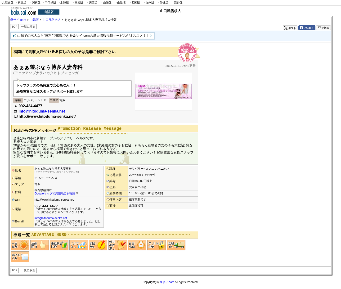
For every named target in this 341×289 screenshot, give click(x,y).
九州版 (148, 3)
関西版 (91, 3)
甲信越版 (49, 3)
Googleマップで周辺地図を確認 (55, 193)
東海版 (77, 3)
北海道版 (6, 3)
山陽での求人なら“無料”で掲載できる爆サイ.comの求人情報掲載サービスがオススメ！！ (83, 35)
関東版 (35, 3)
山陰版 (120, 3)
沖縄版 (162, 3)
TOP (14, 26)
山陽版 (106, 3)
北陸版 (63, 3)
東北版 (20, 3)
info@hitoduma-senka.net (41, 111)
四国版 (134, 3)
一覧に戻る (28, 26)
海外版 (177, 3)
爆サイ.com (167, 282)
